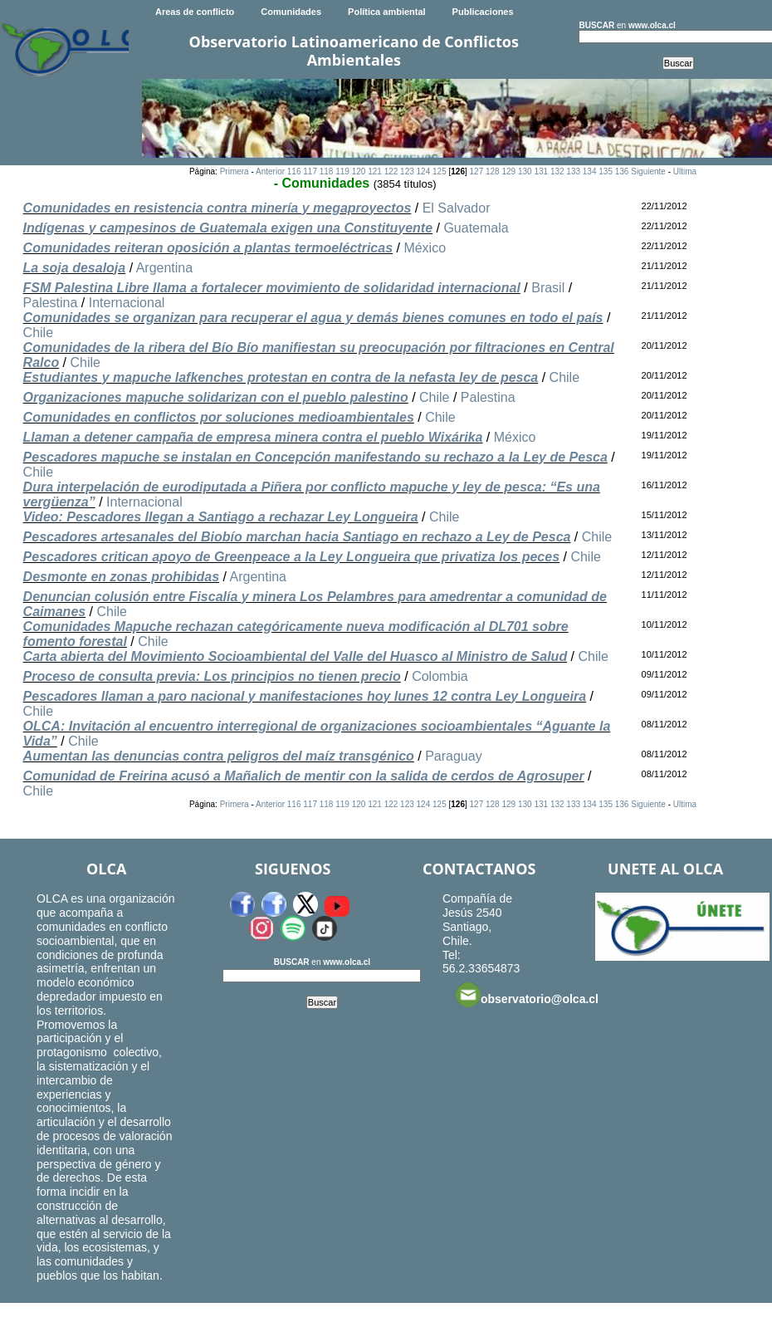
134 (590, 171)
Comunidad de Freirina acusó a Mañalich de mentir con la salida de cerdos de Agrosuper (303, 776)
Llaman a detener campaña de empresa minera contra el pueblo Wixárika (253, 437)
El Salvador (457, 208)
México (424, 248)
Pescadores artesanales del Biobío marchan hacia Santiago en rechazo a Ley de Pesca (297, 537)
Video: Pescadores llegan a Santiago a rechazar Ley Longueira (220, 517)
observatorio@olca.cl (527, 994)
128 (493, 171)
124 (424, 171)
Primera (234, 171)
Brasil (547, 288)
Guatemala (475, 228)
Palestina (50, 303)
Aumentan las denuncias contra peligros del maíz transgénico (218, 756)
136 (622, 171)
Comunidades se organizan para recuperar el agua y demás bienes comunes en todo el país (313, 318)
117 (310, 171)
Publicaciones (483, 12)
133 (573, 171)
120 (359, 171)
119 (342, 171)
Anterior (270, 171)
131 (541, 171)
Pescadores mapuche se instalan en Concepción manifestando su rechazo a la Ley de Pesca (315, 457)
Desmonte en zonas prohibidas (121, 577)
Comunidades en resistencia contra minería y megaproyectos (217, 208)
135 (606, 171)
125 (439, 171)
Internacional (127, 303)
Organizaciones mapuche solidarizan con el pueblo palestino (215, 397)
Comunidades (291, 12)
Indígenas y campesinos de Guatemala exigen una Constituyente (227, 228)
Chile (38, 333)
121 (375, 171)
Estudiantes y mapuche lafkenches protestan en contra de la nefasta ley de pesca (281, 377)
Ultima (684, 171)
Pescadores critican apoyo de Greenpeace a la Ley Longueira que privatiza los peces (291, 557)
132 (557, 171)
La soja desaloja (74, 268)
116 (294, 171)
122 (391, 171)
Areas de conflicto (194, 12)
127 (477, 171)
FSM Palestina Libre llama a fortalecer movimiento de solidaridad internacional (271, 288)
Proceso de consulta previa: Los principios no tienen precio (212, 676)
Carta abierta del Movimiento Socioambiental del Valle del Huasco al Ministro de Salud (295, 656)
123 (407, 171)
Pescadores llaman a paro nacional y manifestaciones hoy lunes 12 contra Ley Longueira (304, 696)
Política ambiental (387, 12)
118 (327, 171)
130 (525, 171)
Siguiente (648, 171)
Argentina (164, 268)
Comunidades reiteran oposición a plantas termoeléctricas (208, 248)
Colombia (440, 676)
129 (508, 171)
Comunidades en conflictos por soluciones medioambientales (218, 417)
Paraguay (453, 756)
